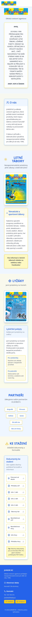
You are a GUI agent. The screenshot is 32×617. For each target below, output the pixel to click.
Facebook (9, 601)
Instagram (21, 601)
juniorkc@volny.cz (10, 597)
